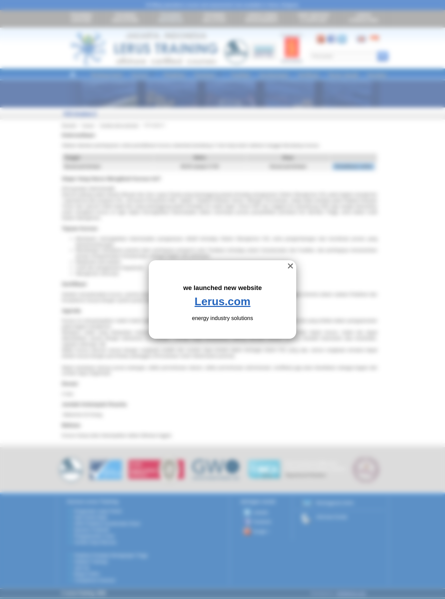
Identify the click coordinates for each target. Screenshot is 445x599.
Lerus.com (223, 301)
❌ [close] (290, 266)
